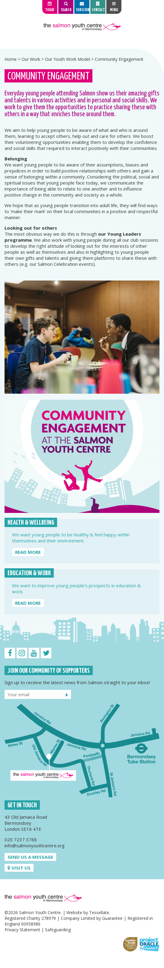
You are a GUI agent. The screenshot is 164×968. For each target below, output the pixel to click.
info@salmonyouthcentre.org (35, 845)
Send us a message (30, 857)
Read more (28, 552)
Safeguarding (58, 929)
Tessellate (99, 912)
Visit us (19, 868)
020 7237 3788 (21, 839)
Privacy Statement (22, 929)
